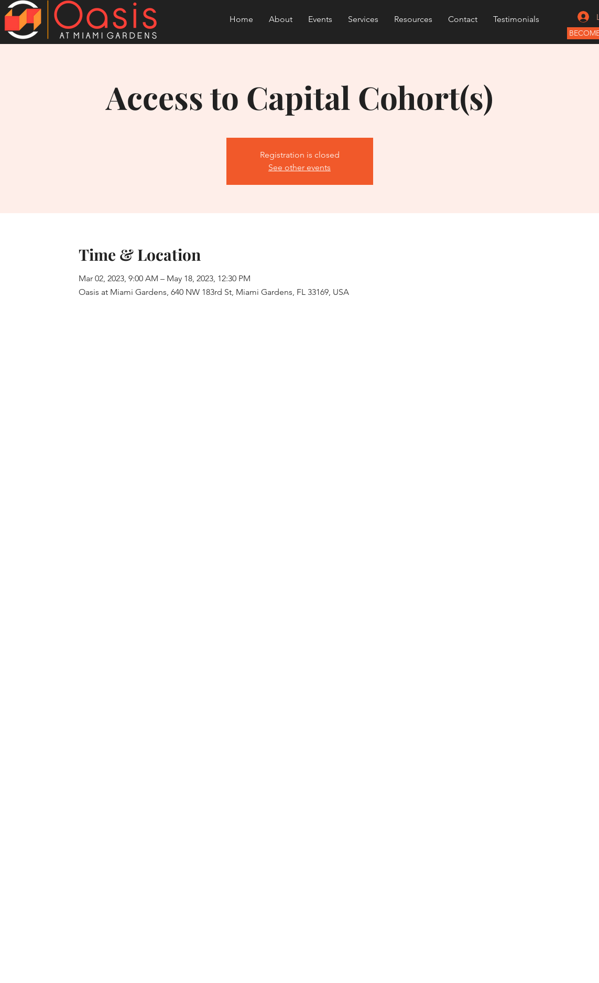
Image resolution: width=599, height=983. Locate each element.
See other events (299, 167)
